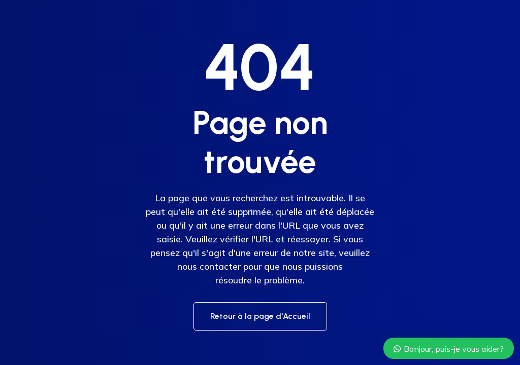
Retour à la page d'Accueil (260, 316)
